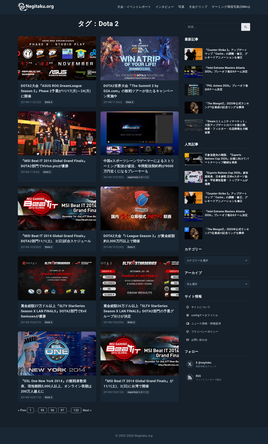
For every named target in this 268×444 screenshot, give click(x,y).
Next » (87, 410)
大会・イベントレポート (134, 7)
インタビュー (165, 7)
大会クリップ (198, 7)
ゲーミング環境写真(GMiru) (231, 7)
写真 (181, 7)
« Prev (22, 410)
